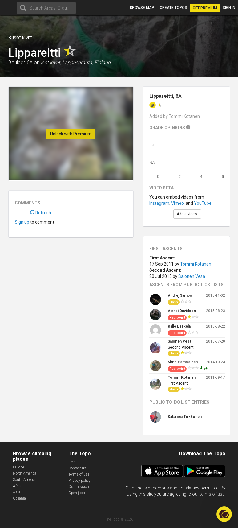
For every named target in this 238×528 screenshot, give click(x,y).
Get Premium (205, 8)
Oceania (19, 498)
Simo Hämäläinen (183, 362)
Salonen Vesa (191, 276)
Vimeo (177, 203)
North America (24, 473)
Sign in (229, 8)
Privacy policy (79, 480)
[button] (224, 514)
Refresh (40, 212)
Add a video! (187, 214)
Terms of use (78, 474)
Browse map (142, 8)
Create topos (173, 8)
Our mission (78, 487)
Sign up (22, 222)
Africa (17, 486)
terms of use (212, 494)
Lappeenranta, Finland (86, 62)
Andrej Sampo (180, 295)
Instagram (159, 203)
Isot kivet (20, 37)
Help (72, 462)
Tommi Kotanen (195, 264)
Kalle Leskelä (179, 326)
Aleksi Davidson (182, 311)
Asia (16, 492)
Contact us (77, 468)
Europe (18, 467)
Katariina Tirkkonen (185, 417)
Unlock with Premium (70, 133)
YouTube (203, 203)
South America (25, 479)
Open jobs (76, 493)
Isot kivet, (51, 62)
